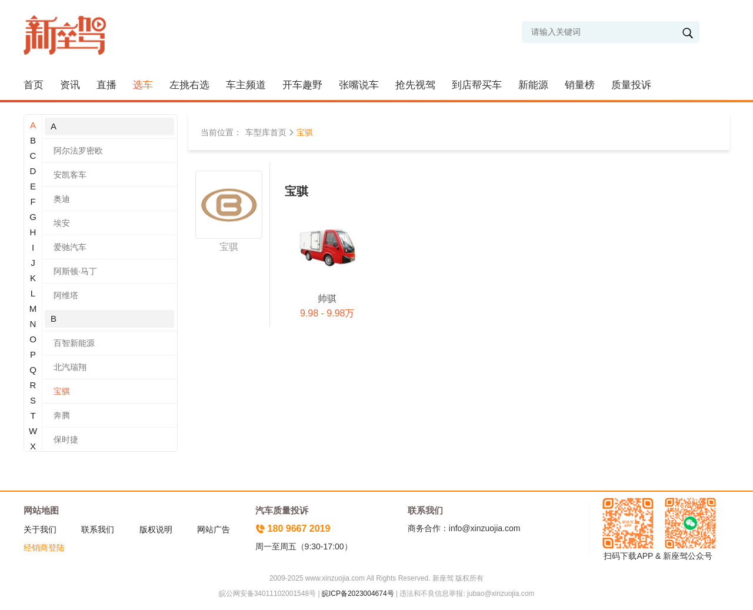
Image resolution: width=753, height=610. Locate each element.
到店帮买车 (477, 85)
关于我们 (40, 529)
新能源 (533, 85)
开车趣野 (302, 85)
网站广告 (213, 529)
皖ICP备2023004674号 (358, 593)
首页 (34, 85)
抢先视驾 (415, 85)
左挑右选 (189, 85)
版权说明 (155, 529)
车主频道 (246, 85)
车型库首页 (265, 132)
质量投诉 (631, 85)
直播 (106, 85)
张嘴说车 (359, 85)
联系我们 (97, 529)
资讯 (70, 85)
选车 (143, 85)
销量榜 (580, 85)
